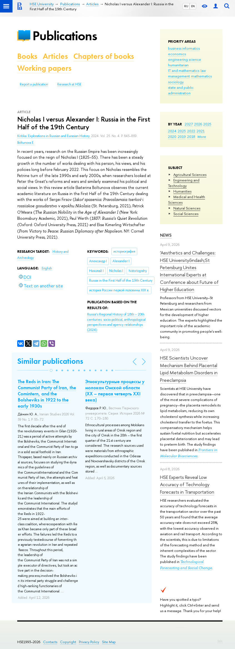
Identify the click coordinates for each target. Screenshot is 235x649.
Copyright (68, 642)
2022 (191, 130)
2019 (182, 136)
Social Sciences (185, 213)
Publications (64, 35)
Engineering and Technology (183, 183)
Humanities (182, 191)
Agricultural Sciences (189, 174)
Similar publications (50, 361)
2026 (198, 124)
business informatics (184, 48)
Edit (220, 641)
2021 (201, 130)
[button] (51, 370)
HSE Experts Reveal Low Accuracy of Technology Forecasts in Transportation (187, 484)
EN (193, 6)
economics (177, 53)
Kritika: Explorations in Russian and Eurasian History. (54, 136)
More (202, 136)
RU (186, 6)
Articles (55, 56)
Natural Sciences (186, 208)
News (166, 235)
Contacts (50, 642)
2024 (172, 130)
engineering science (184, 59)
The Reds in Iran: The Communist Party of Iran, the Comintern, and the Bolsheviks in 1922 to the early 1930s (47, 393)
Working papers (44, 68)
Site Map (109, 642)
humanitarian (178, 64)
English (47, 268)
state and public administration (181, 90)
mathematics (201, 76)
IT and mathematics (183, 70)
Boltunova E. (25, 142)
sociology (176, 81)
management (179, 76)
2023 (182, 130)
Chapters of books (103, 56)
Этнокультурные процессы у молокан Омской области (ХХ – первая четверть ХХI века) (114, 390)
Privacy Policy (89, 642)
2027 (189, 124)
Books (27, 56)
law (203, 70)
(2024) (116, 322)
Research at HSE (69, 84)
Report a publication (34, 84)
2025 (207, 124)
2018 (191, 136)
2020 (172, 136)
